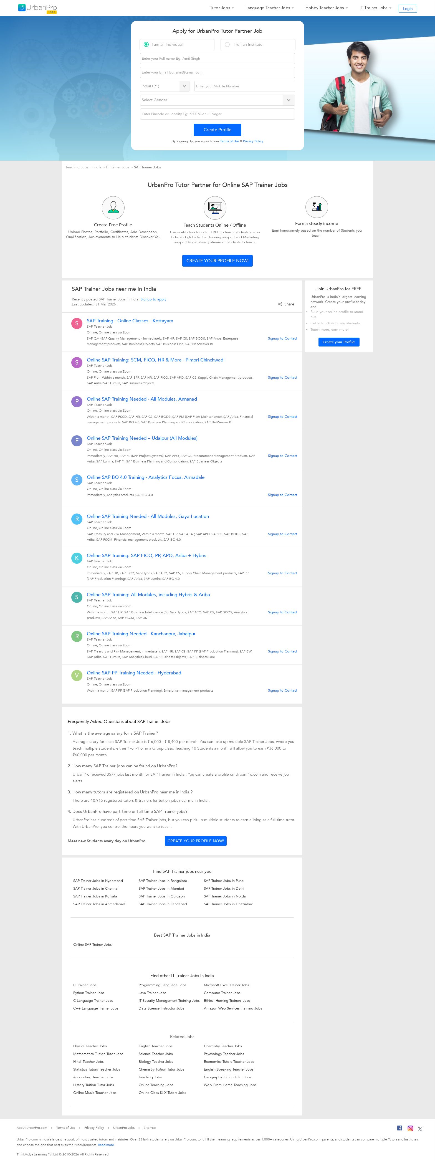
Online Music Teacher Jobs (95, 1092)
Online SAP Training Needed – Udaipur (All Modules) (142, 438)
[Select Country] (164, 86)
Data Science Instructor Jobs (161, 1008)
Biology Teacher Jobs (156, 1061)
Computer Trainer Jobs (222, 992)
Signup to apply (153, 299)
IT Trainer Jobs (374, 8)
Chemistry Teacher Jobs (223, 1046)
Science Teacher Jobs (156, 1053)
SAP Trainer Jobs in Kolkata (95, 896)
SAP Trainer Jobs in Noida (225, 896)
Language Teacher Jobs (268, 8)
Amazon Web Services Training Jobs (233, 1008)
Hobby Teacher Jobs (324, 8)
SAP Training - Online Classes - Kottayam (130, 321)
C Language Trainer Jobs (93, 1000)
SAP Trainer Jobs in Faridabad (163, 904)
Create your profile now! (217, 261)
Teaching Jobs (150, 1077)
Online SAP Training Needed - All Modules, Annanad (142, 399)
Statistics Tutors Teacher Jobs (96, 1069)
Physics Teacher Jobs (90, 1046)
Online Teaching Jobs (156, 1084)
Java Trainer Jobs (152, 992)
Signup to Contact (282, 338)
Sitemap (150, 1127)
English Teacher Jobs (156, 1046)
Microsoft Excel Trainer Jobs (226, 985)
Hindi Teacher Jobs (88, 1061)
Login (408, 8)
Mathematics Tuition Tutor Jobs (98, 1053)
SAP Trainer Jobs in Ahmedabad (99, 904)
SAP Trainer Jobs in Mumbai (161, 888)
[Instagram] (410, 1129)
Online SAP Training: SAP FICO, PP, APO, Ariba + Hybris (146, 556)
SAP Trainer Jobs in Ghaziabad (228, 904)
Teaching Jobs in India (83, 167)
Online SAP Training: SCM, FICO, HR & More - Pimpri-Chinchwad (155, 360)
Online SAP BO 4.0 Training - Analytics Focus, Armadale (145, 477)
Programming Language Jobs (162, 985)
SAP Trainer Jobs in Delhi (224, 888)
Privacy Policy (94, 1127)
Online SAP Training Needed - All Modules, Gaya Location (148, 517)
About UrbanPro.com (32, 1127)
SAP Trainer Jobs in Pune (224, 880)
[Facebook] (399, 1129)
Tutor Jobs (220, 8)
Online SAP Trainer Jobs (92, 944)
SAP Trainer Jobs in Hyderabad (98, 880)
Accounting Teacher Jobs (93, 1077)
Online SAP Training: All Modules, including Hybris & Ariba (148, 595)
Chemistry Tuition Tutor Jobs (161, 1069)
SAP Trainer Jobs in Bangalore (163, 880)
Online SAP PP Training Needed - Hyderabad (134, 673)
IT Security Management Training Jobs (169, 1000)
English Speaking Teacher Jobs (229, 1069)
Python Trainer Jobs (89, 992)
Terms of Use (65, 1127)
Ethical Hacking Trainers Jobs (227, 1000)
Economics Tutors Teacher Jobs (229, 1061)
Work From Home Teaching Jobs (230, 1084)
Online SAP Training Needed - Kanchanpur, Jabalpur (141, 634)
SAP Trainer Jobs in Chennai (95, 888)
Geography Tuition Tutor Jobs (228, 1077)
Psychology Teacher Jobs (224, 1053)
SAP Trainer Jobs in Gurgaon (162, 896)
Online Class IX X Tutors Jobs (162, 1092)
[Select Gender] (217, 100)
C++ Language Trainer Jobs (95, 1008)
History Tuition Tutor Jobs (93, 1084)
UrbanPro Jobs (124, 1127)
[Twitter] (420, 1129)
